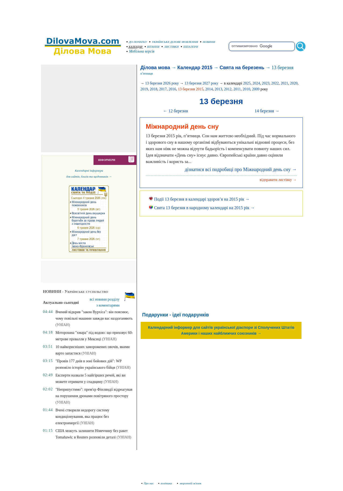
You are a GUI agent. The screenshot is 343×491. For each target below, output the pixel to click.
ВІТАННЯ (152, 46)
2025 (247, 83)
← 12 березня (175, 111)
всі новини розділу (105, 299)
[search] (262, 46)
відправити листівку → (278, 180)
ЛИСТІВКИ (170, 46)
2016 (172, 89)
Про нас (148, 483)
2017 (163, 89)
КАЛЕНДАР (134, 46)
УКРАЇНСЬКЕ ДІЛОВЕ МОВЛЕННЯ (174, 41)
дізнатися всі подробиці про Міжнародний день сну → (241, 169)
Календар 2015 (194, 67)
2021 (284, 83)
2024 (256, 83)
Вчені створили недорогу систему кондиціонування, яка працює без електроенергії (82, 416)
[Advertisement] (171, 16)
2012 (228, 89)
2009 (255, 89)
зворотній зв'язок (189, 483)
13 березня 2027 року (201, 83)
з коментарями (108, 305)
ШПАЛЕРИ (189, 46)
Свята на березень (242, 67)
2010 (246, 89)
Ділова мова (155, 67)
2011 (237, 89)
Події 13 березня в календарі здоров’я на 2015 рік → (199, 199)
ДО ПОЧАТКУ (137, 41)
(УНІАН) (62, 325)
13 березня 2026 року (162, 83)
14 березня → (267, 111)
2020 (293, 83)
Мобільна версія (140, 51)
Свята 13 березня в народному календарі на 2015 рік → (202, 207)
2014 (209, 89)
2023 (265, 83)
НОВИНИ (208, 41)
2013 (218, 89)
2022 (275, 83)
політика (166, 483)
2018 (153, 89)
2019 (144, 89)
